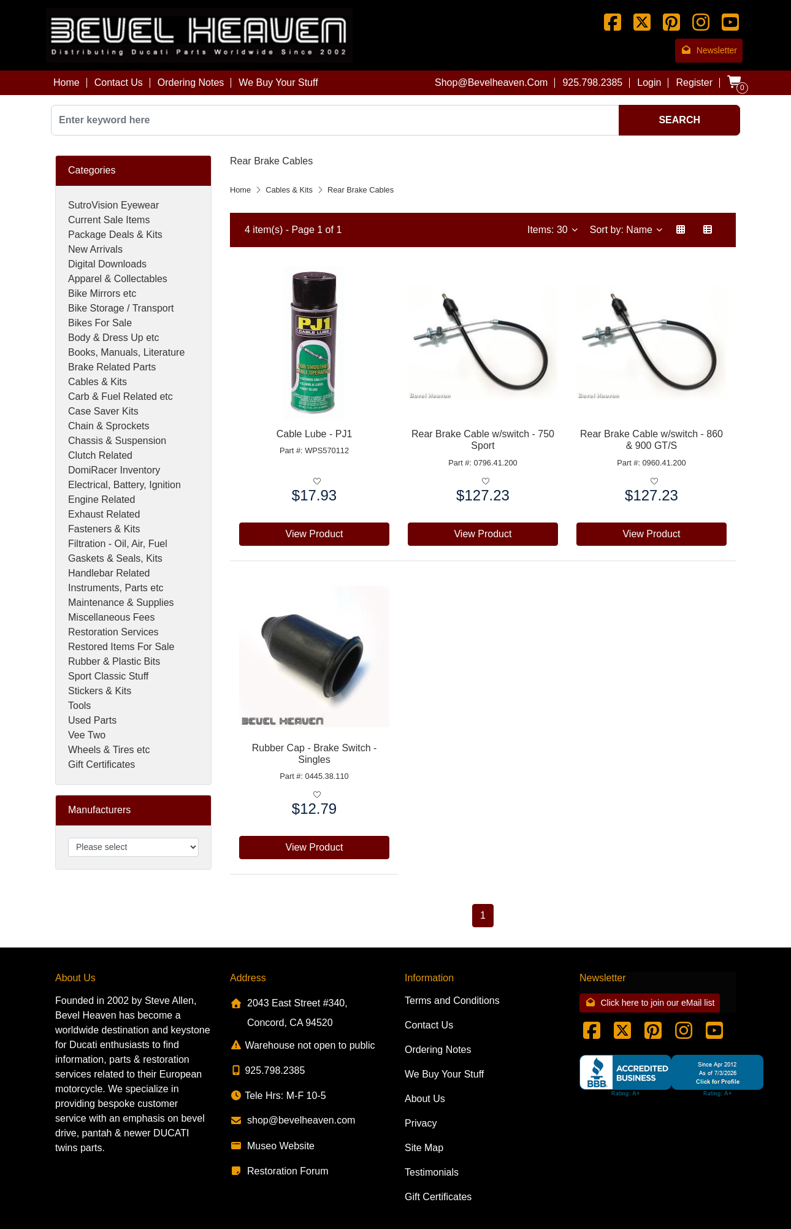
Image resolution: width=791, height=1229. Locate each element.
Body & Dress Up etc (113, 337)
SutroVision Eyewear (113, 205)
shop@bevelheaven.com (491, 82)
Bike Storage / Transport (121, 308)
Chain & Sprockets (109, 426)
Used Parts (92, 720)
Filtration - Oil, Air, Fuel (117, 543)
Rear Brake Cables (360, 189)
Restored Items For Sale (121, 646)
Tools (79, 705)
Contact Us (118, 82)
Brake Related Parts (112, 367)
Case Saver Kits (103, 411)
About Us (425, 1098)
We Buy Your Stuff (278, 82)
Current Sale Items (109, 220)
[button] (680, 230)
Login (649, 82)
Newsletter (709, 50)
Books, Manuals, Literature (126, 352)
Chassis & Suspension (117, 440)
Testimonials (432, 1172)
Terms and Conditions (452, 1000)
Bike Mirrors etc (102, 293)
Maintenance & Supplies (121, 602)
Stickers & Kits (99, 691)
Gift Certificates (101, 764)
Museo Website (272, 1145)
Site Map (424, 1148)
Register (694, 82)
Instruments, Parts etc (116, 588)
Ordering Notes (191, 82)
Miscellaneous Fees (111, 617)
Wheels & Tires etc (109, 750)
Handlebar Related (109, 573)
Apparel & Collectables (117, 279)
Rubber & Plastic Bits (114, 661)
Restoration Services (113, 632)
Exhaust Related (104, 514)
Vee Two (86, 735)
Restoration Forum (279, 1170)
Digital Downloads (107, 264)
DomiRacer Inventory (114, 470)
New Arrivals (95, 249)
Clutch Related (100, 455)
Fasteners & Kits (104, 529)
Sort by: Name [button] (622, 229)
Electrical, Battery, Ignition (124, 485)
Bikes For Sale (100, 323)
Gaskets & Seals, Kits (115, 558)
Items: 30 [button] (548, 229)
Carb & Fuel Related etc (120, 396)
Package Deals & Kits (115, 234)
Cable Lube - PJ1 (315, 434)
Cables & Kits (97, 382)
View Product (314, 534)
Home (66, 82)
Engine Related (101, 499)
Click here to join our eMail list (649, 1003)
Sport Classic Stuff (108, 676)
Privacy (421, 1123)
